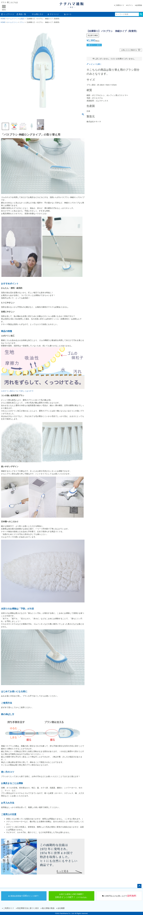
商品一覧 (21, 14)
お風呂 (22, 19)
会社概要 (61, 908)
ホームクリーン (12, 19)
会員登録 (139, 5)
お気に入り (37, 14)
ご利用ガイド (119, 5)
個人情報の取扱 (48, 908)
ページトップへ (139, 886)
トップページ (7, 14)
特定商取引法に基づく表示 (28, 908)
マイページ (53, 14)
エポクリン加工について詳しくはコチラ (17, 391)
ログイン (130, 5)
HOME (3, 19)
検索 (141, 14)
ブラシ (22, 22)
